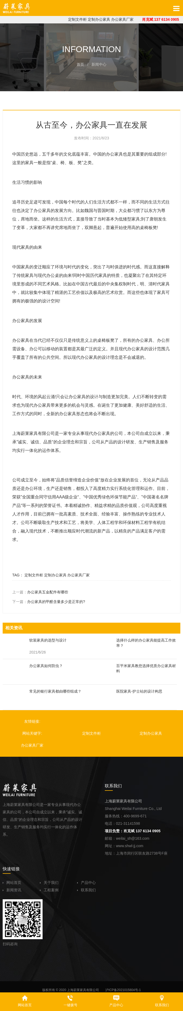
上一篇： (40, 592)
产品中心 (86, 882)
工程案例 (49, 890)
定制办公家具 (99, 19)
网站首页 (12, 882)
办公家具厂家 (122, 19)
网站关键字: (32, 733)
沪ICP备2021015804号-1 (123, 990)
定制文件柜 (77, 19)
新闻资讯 (12, 890)
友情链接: (32, 721)
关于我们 (49, 882)
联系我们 (86, 890)
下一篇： (48, 602)
